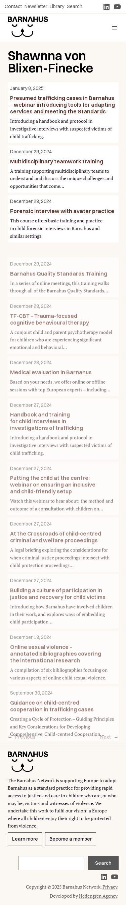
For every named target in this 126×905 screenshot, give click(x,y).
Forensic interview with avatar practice (62, 211)
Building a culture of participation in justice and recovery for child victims (58, 613)
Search (103, 863)
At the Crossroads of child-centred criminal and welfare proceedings (55, 556)
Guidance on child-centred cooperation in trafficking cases (52, 725)
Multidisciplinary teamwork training (56, 161)
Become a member (70, 839)
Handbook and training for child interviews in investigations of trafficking (46, 441)
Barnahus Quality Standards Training (58, 293)
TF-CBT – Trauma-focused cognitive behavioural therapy (49, 338)
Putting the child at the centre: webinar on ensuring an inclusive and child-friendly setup (52, 504)
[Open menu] (115, 28)
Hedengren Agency (98, 896)
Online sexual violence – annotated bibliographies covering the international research (55, 673)
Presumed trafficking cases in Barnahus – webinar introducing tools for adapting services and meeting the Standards (62, 105)
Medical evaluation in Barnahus (51, 391)
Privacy (109, 887)
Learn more (25, 839)
